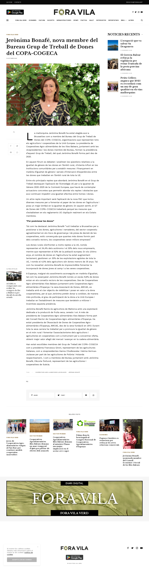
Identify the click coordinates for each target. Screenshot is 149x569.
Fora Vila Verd (12, 34)
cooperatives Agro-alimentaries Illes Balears (50, 372)
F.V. (14, 132)
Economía (103, 435)
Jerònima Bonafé (74, 372)
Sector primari (36, 436)
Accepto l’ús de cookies (22, 559)
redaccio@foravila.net (134, 2)
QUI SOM (9, 2)
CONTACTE (17, 2)
